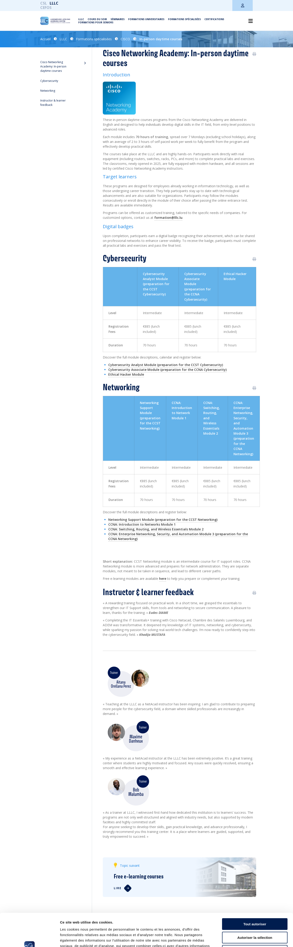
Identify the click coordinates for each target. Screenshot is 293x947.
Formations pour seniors (95, 22)
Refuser (254, 918)
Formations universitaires (146, 19)
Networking (47, 91)
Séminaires (118, 19)
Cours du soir (97, 19)
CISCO (125, 39)
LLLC (54, 3)
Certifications (214, 19)
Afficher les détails (252, 938)
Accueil (45, 39)
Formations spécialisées (184, 19)
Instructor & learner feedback (53, 103)
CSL (43, 3)
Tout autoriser (254, 891)
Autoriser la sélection (254, 905)
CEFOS (46, 7)
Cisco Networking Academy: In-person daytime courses (53, 66)
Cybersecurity (49, 81)
